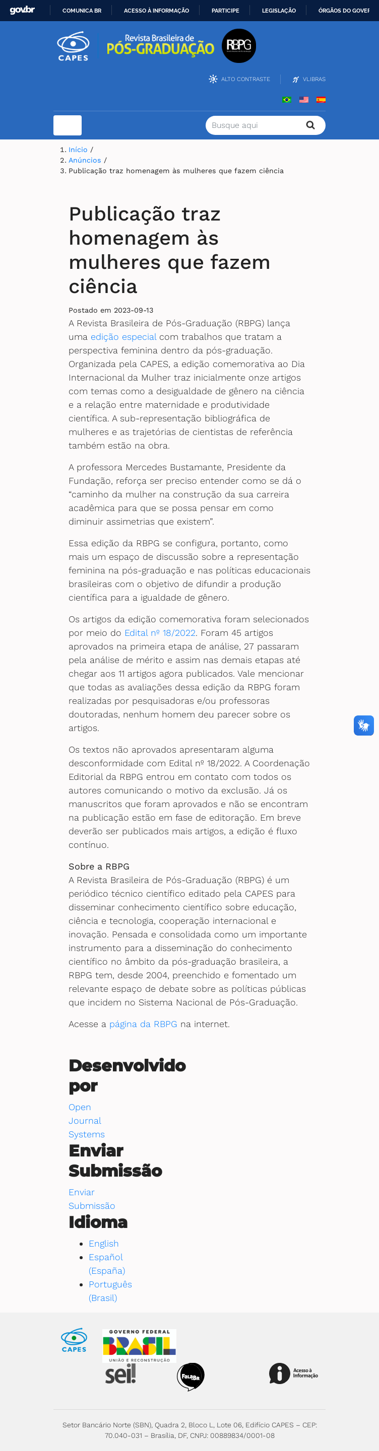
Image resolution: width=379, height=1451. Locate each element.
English (104, 1243)
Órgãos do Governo (349, 10)
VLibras (314, 79)
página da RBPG (143, 1024)
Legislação (279, 10)
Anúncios (86, 160)
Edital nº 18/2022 (160, 632)
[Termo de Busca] (266, 125)
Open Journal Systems (87, 1120)
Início (79, 150)
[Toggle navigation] (67, 125)
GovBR (22, 10)
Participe (225, 10)
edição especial (123, 336)
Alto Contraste (245, 79)
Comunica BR (81, 10)
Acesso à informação (156, 10)
